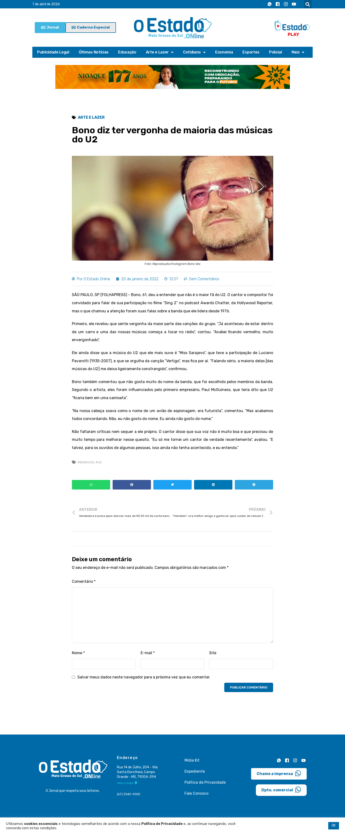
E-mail (148, 653)
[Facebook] (277, 4)
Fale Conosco (196, 793)
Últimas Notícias (94, 52)
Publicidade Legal (53, 52)
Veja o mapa (127, 783)
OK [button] (334, 825)
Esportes (250, 52)
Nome (78, 653)
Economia (224, 52)
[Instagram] (285, 4)
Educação (127, 52)
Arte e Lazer (159, 52)
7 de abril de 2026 (46, 4)
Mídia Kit (192, 760)
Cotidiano (194, 52)
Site (212, 653)
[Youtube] (294, 4)
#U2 (99, 462)
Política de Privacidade (205, 782)
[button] (308, 4)
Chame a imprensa (279, 773)
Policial (275, 52)
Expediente (194, 771)
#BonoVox (85, 462)
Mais (298, 52)
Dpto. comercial (281, 789)
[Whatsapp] (269, 4)
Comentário (84, 581)
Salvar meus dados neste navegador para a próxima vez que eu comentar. (143, 677)
